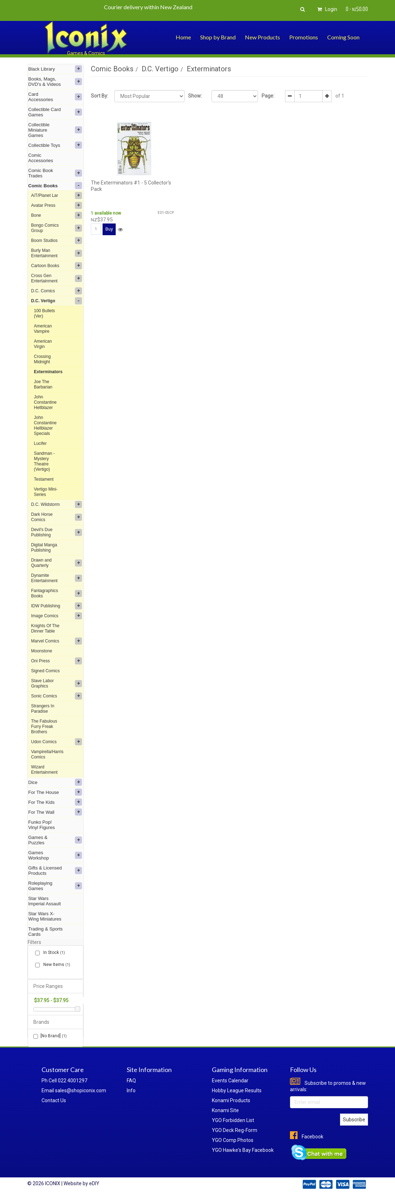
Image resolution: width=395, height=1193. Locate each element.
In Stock (52, 952)
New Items (55, 964)
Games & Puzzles (55, 840)
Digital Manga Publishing (44, 547)
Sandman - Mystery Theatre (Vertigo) (44, 461)
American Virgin (43, 344)
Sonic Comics (56, 696)
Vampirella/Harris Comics (47, 754)
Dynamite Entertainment (56, 578)
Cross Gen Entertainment (56, 278)
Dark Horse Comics (56, 517)
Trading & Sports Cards (45, 931)
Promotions (303, 37)
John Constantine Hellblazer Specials (45, 425)
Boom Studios (56, 240)
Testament (44, 479)
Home (183, 37)
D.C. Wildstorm (56, 504)
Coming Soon (343, 37)
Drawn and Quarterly (56, 563)
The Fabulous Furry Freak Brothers (44, 726)
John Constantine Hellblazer (45, 402)
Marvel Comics (56, 641)
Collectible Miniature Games (55, 130)
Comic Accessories (40, 158)
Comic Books (55, 185)
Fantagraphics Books (56, 593)
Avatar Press (56, 205)
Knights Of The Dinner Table (45, 628)
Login (326, 9)
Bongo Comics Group (56, 228)
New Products (262, 37)
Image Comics (56, 615)
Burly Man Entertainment (56, 253)
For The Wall (55, 812)
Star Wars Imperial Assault (44, 901)
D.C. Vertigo (56, 300)
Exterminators (48, 371)
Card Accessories (55, 97)
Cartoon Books (56, 265)
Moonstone (41, 650)
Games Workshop (55, 855)
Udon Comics (56, 741)
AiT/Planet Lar (56, 195)
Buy (109, 229)
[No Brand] (50, 1036)
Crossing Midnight (42, 359)
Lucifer (40, 443)
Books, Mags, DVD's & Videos (55, 81)
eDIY (94, 1183)
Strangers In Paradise (42, 708)
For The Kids (55, 802)
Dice (55, 782)
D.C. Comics (56, 290)
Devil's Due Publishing (56, 532)
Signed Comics (45, 670)
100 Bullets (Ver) (44, 313)
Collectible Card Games (55, 112)
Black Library (55, 68)
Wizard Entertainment (44, 769)
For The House (55, 792)
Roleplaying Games (55, 885)
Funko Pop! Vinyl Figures (41, 824)
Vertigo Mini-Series (46, 492)
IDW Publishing (56, 605)
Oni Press (56, 660)
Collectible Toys (55, 145)
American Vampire (43, 329)
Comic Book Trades (55, 173)
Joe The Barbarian (43, 384)
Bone (56, 215)
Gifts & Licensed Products (55, 870)
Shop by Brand (218, 37)
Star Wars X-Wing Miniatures (44, 916)
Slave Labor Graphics (56, 683)
